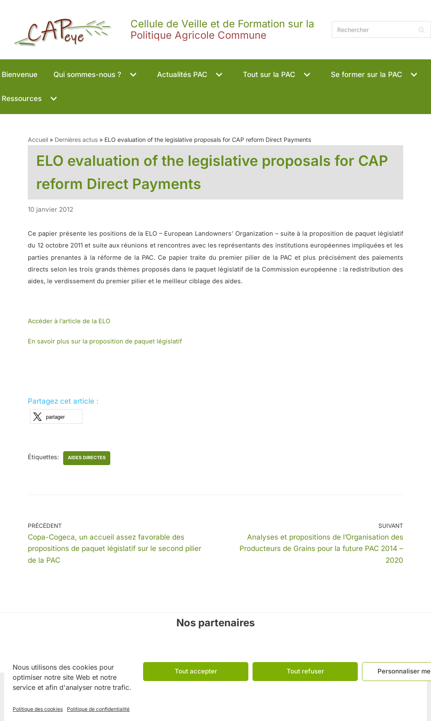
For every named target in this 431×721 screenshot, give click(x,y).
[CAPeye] (163, 30)
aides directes (87, 457)
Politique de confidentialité (98, 709)
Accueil (38, 139)
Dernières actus (76, 139)
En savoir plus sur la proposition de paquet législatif (105, 341)
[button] (132, 74)
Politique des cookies (38, 709)
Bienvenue (19, 74)
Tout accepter (196, 671)
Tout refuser (305, 671)
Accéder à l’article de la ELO (69, 321)
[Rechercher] (381, 29)
